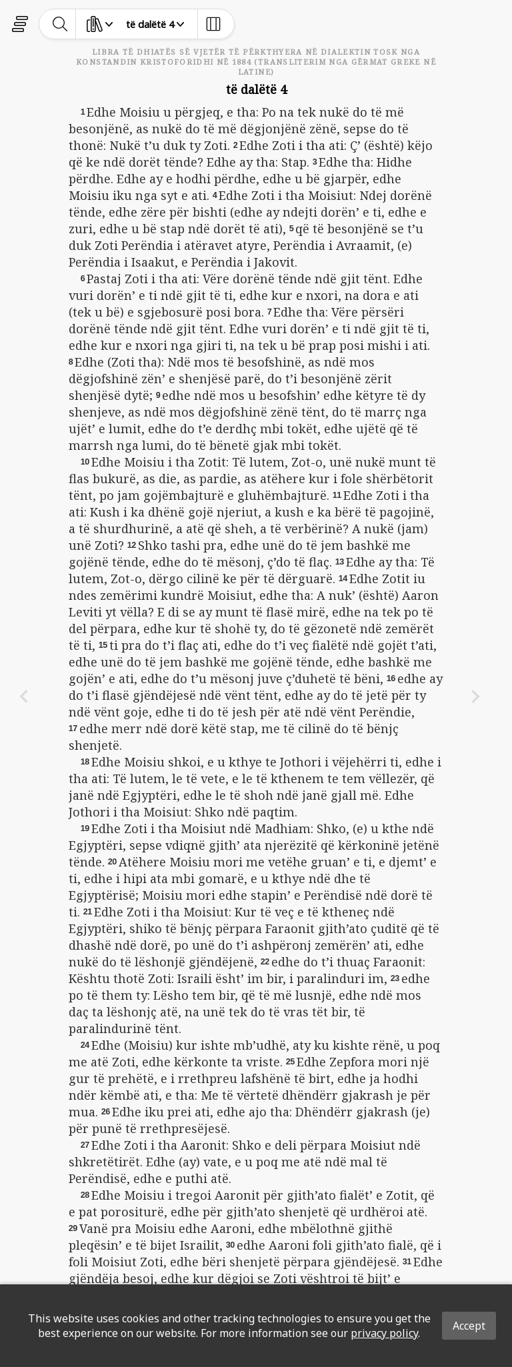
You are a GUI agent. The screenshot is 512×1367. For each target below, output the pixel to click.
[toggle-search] (60, 24)
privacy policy (384, 1333)
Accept (469, 1325)
